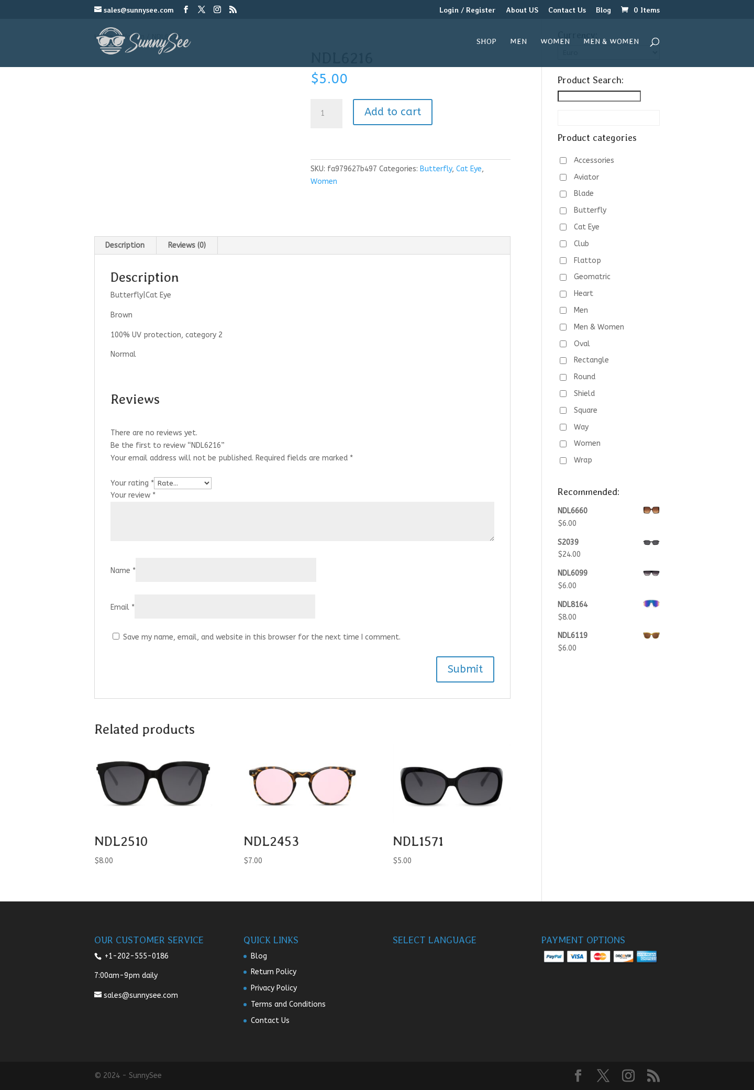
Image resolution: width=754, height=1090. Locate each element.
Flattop (587, 260)
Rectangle (591, 360)
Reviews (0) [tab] (187, 245)
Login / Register (467, 10)
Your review (133, 495)
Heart (583, 293)
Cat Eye (469, 168)
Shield (584, 393)
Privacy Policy (274, 988)
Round (584, 376)
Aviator (586, 177)
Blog (603, 10)
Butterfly (436, 168)
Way (581, 427)
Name (123, 570)
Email (122, 607)
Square (585, 410)
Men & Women (611, 42)
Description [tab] (125, 245)
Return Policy (273, 971)
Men (518, 42)
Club (581, 243)
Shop (486, 42)
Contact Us (567, 10)
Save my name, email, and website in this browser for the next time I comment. (262, 637)
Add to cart (392, 112)
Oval (582, 343)
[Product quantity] (326, 113)
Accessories (594, 160)
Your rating (132, 483)
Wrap (583, 460)
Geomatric (592, 276)
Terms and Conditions (288, 1004)
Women (555, 42)
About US (522, 10)
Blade (584, 193)
